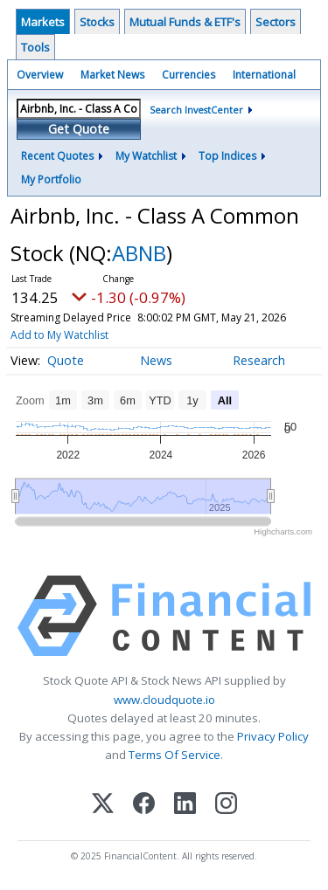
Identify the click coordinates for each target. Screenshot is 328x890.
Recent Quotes (57, 155)
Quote (65, 360)
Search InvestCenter (196, 109)
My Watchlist (146, 155)
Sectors (275, 22)
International (264, 74)
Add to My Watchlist (59, 335)
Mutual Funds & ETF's (185, 22)
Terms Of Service (174, 754)
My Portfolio (51, 179)
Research (259, 360)
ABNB (139, 252)
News (156, 360)
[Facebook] (144, 804)
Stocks (97, 22)
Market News (112, 74)
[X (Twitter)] (103, 804)
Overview (40, 74)
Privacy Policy (273, 736)
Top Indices (227, 155)
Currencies (188, 74)
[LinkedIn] (185, 804)
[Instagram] (226, 804)
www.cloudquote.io (164, 699)
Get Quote (78, 129)
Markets (43, 22)
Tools (35, 47)
